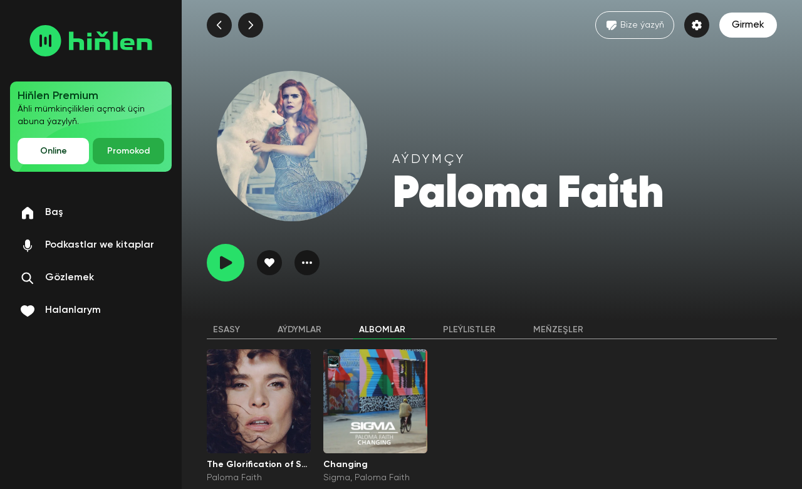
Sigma (336, 477)
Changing (345, 464)
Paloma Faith (234, 477)
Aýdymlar (299, 329)
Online (53, 151)
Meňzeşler (558, 329)
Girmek (748, 25)
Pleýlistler (469, 329)
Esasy (226, 329)
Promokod (128, 151)
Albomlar (382, 329)
